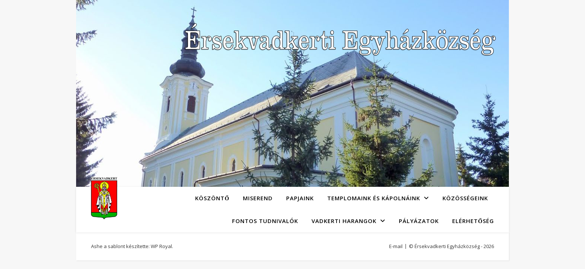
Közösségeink (465, 198)
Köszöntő (212, 198)
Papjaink (300, 198)
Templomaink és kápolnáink (373, 198)
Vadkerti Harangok (344, 221)
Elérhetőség (473, 221)
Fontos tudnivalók (265, 221)
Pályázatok (419, 221)
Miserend (258, 198)
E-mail (396, 246)
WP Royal (161, 246)
